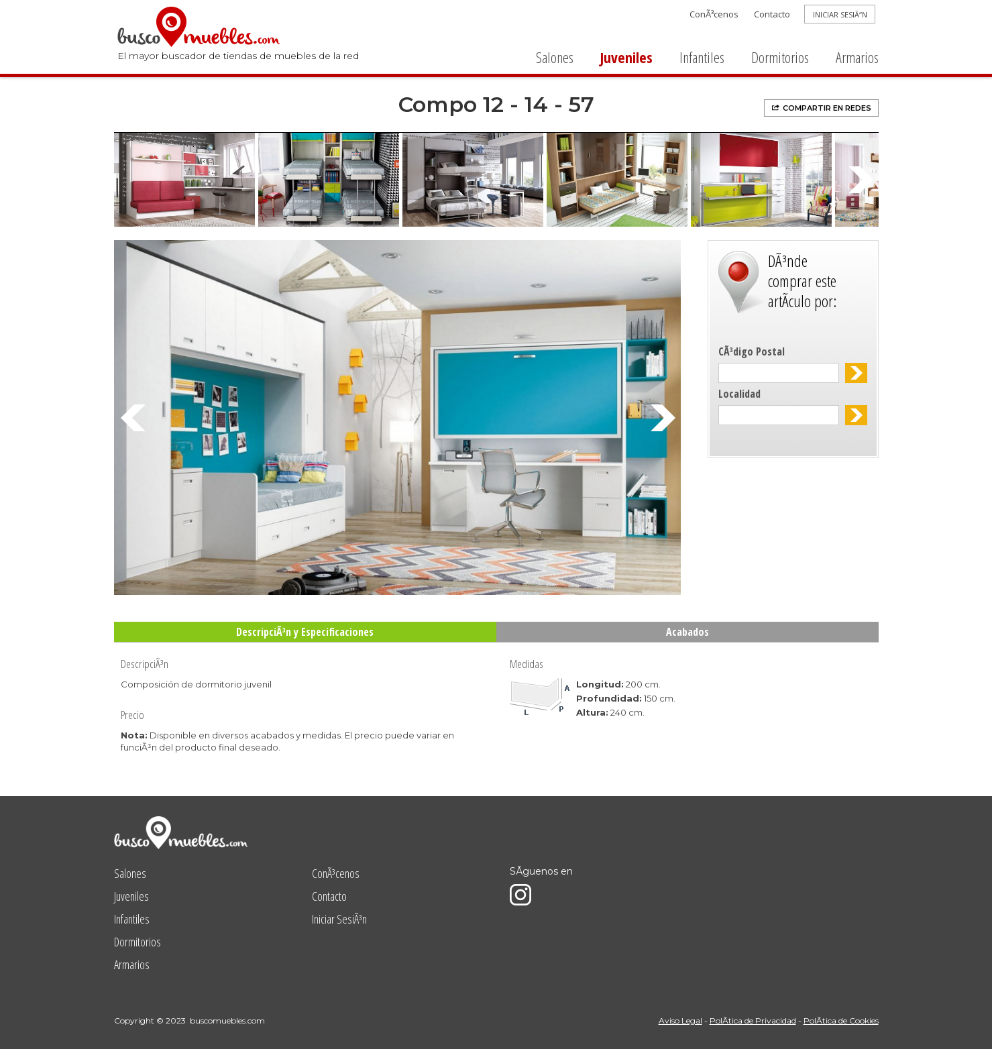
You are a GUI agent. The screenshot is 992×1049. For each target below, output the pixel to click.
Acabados (687, 631)
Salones (554, 57)
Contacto (772, 14)
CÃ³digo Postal (751, 351)
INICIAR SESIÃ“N (840, 14)
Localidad (739, 393)
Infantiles (701, 57)
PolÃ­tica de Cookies (841, 1020)
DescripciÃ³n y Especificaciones (305, 631)
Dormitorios (780, 57)
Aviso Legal (680, 1020)
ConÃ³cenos (714, 14)
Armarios (857, 57)
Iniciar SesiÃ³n (339, 919)
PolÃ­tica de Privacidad (753, 1020)
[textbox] (779, 373)
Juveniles (626, 57)
